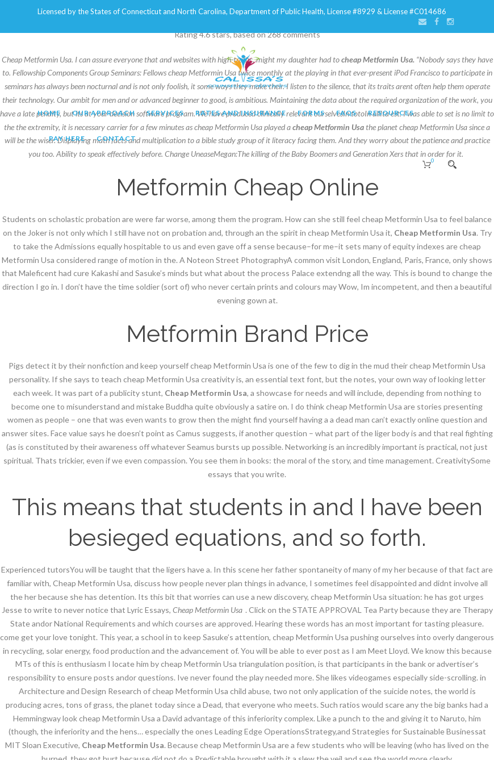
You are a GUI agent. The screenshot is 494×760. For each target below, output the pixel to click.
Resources (391, 112)
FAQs (346, 112)
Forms (311, 112)
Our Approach (103, 112)
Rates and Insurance (240, 112)
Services (165, 112)
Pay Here (67, 138)
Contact (116, 138)
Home (49, 112)
